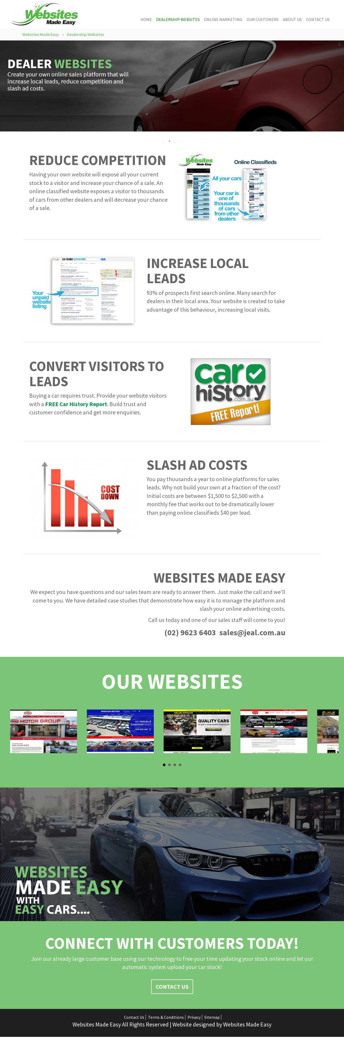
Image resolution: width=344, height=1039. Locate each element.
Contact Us (318, 19)
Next (334, 728)
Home (146, 19)
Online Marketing (223, 19)
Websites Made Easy (40, 34)
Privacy (194, 1016)
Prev (14, 728)
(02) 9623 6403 (190, 631)
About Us (292, 19)
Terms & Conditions (166, 1016)
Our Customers (263, 19)
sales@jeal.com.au (252, 631)
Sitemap (212, 1016)
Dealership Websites (178, 19)
